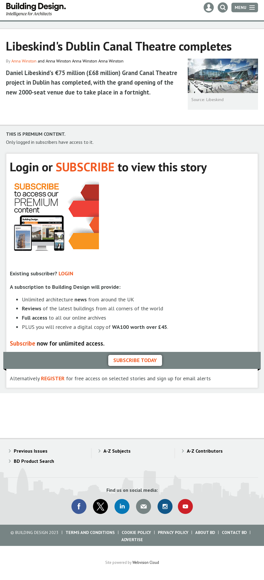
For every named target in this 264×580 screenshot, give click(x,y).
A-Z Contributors (205, 451)
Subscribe (22, 343)
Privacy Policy (173, 532)
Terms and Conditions (90, 532)
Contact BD (234, 532)
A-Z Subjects (117, 451)
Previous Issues (31, 451)
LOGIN (66, 273)
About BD (205, 532)
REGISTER (53, 378)
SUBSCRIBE (85, 167)
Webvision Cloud (145, 562)
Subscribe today (135, 360)
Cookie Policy (136, 532)
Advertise (132, 539)
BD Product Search (34, 461)
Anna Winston (23, 61)
